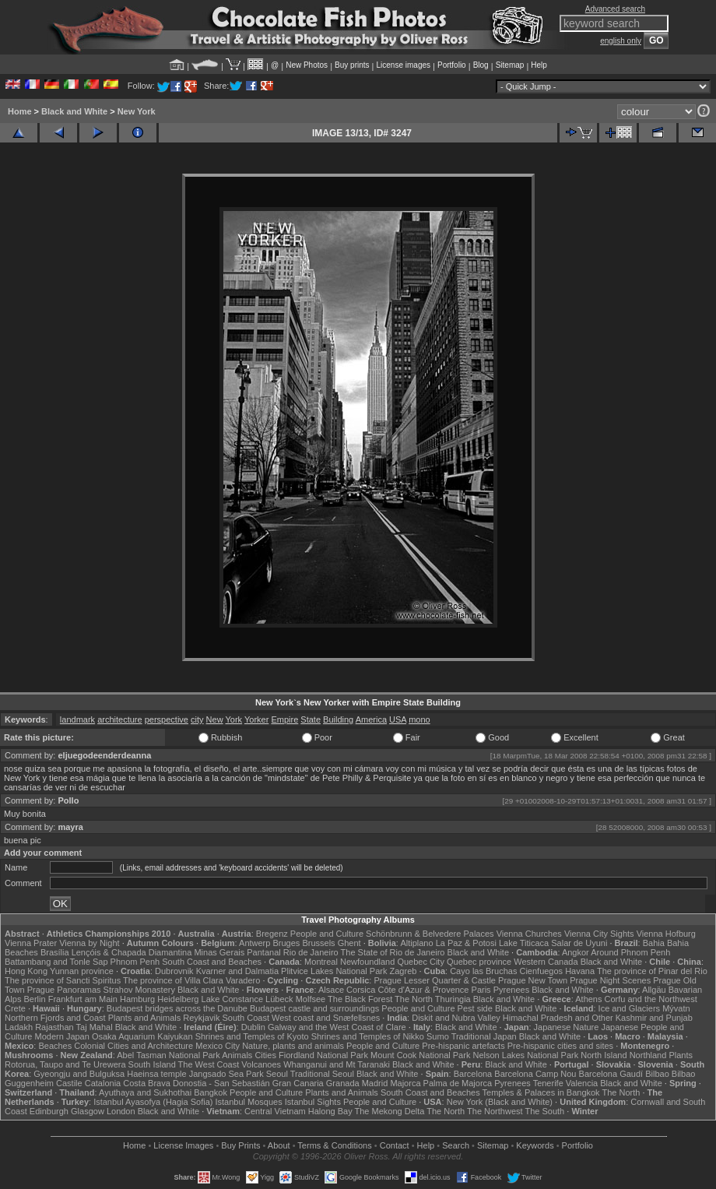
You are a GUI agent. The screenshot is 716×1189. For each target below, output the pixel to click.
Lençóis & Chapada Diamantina (132, 952)
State (310, 719)
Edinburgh (49, 1111)
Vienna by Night (89, 943)
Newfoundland (367, 961)
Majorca (405, 1083)
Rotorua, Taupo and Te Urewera (65, 1064)
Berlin (34, 999)
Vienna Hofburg (666, 933)
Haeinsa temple (156, 1073)
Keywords (534, 1145)
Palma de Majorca (458, 1083)
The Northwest (495, 1111)
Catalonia (103, 1083)
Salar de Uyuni (579, 943)
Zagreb (403, 971)
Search (455, 1145)
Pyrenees (511, 989)
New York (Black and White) (500, 1101)
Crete (15, 1008)
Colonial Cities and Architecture (133, 1045)
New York (137, 111)
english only (620, 41)
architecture (119, 719)
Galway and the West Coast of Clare (337, 1027)
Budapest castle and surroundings (314, 1008)
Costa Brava (146, 1083)
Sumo (437, 1036)
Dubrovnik (174, 971)
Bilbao (657, 1073)
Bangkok (210, 1092)
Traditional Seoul (322, 1073)
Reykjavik (201, 1017)
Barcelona (473, 1073)
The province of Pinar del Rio (652, 971)
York (233, 719)
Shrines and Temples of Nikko (367, 1036)
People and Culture (326, 933)
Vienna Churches (529, 933)
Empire (284, 719)
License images (403, 65)
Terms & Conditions (334, 1145)
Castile (69, 1083)
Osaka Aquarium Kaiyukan (142, 1036)
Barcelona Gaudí (611, 1073)
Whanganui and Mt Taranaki (336, 1064)
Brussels (318, 943)
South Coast (245, 1017)
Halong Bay (330, 1111)
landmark (77, 719)
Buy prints (352, 65)
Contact (394, 1145)
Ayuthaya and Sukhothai (145, 1092)
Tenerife (548, 1083)
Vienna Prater (31, 943)
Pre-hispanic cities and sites (560, 1045)
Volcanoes (261, 1064)
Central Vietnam (275, 1111)
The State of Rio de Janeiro (393, 952)
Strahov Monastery (139, 989)
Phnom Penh (135, 961)
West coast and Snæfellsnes (326, 1017)
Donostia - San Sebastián (221, 1083)
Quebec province (479, 961)
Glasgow (87, 1111)
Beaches (55, 1045)
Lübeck (279, 999)
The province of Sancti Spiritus (63, 980)
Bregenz (272, 933)
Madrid (375, 1083)
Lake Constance (233, 999)
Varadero (243, 980)
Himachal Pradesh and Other (558, 1017)
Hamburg (137, 999)
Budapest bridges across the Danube (177, 1008)
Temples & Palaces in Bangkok (541, 1092)
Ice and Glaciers (629, 1008)
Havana (580, 971)
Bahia (654, 943)
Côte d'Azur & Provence (423, 989)
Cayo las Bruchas (483, 971)
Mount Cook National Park (420, 1055)
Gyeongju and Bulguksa (79, 1073)
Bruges (286, 943)
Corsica (360, 989)
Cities (265, 1055)
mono (419, 719)
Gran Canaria (298, 1083)
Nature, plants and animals (293, 1045)
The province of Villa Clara (173, 980)
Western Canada (545, 961)
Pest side (475, 1008)
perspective (166, 719)
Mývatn (676, 1008)
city (197, 719)
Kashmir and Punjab (654, 1017)
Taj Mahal (94, 1027)
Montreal (321, 961)
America (371, 719)
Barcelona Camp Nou (535, 1073)
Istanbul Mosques (248, 1101)
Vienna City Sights (599, 933)
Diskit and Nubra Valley (456, 1017)
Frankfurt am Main (83, 999)
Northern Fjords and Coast (55, 1017)
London (121, 1111)
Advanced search (615, 9)
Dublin (253, 1027)
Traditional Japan (484, 1036)
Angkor (575, 952)
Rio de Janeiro (311, 952)
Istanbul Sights (313, 1101)
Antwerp (254, 943)
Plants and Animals (144, 1017)
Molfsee (311, 999)
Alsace (331, 989)
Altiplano (416, 943)
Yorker (256, 719)
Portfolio (451, 65)
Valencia (582, 1083)
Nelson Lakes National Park (525, 1055)
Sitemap (510, 65)
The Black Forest (360, 999)
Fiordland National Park (323, 1055)
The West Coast (209, 1064)
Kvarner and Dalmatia (237, 971)
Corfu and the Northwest (651, 999)
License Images (183, 1145)
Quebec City (420, 961)
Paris (481, 989)
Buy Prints (240, 1145)
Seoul (277, 1073)
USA (397, 719)
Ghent (349, 943)
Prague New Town (532, 980)
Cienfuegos (541, 971)
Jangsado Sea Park (226, 1073)
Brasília (54, 952)
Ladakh (19, 1027)
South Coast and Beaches (211, 961)
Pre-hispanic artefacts (463, 1045)
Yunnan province (82, 971)
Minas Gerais (219, 952)
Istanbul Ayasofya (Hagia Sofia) (152, 1101)
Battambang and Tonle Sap (56, 961)
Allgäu (654, 989)
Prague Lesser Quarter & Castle (435, 980)
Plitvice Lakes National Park (334, 971)
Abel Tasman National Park (168, 1055)
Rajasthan (54, 1027)
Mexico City (217, 1045)
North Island (603, 1055)
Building (338, 719)
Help (539, 65)
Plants (681, 1055)
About (279, 1145)
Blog (481, 65)
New (214, 719)
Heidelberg (177, 999)
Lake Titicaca (524, 943)
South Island (152, 1064)
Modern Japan (62, 1036)
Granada (343, 1083)
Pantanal (263, 952)
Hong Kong (26, 971)
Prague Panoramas (64, 989)
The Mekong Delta (390, 1111)
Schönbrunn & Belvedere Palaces (430, 933)
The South (544, 1111)
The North (414, 999)
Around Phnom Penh (630, 952)
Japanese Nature (566, 1027)
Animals (237, 1055)
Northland (648, 1055)
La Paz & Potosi (466, 943)
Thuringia (453, 999)
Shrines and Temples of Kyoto (252, 1036)
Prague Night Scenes (610, 980)
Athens (588, 999)
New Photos (307, 65)
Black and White (74, 111)
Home (20, 111)
